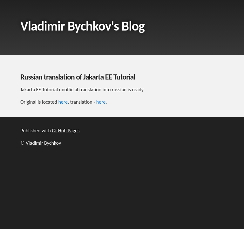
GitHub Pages (66, 131)
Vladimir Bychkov (43, 143)
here (63, 102)
